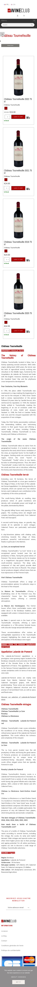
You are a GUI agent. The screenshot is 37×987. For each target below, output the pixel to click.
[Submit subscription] (28, 908)
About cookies (18, 977)
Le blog (3, 936)
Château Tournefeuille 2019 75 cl (18, 243)
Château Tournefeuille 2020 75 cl (18, 314)
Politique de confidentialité (10, 950)
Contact (4, 941)
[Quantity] (7, 117)
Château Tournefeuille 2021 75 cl (18, 171)
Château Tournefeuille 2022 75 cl (18, 100)
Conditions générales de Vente (12, 946)
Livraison (4, 931)
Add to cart (18, 117)
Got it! (18, 982)
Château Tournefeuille (12, 105)
